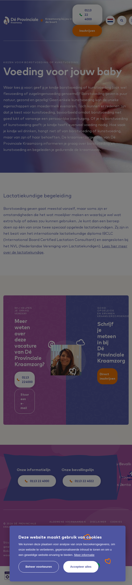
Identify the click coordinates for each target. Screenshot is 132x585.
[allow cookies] (80, 567)
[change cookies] (39, 567)
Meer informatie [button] (84, 555)
